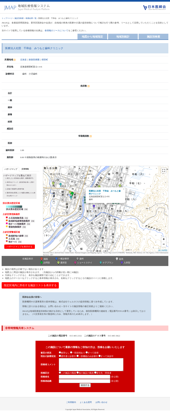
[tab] (10, 169)
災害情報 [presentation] (25, 169)
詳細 (25, 209)
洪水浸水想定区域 (14, 209)
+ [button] (164, 239)
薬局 (119, 259)
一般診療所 (62, 259)
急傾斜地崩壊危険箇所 (19, 221)
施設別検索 (19, 18)
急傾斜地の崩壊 (15, 236)
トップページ (7, 18)
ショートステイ (82, 263)
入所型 (125, 263)
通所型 (62, 263)
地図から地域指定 (92, 36)
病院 (44, 259)
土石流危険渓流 (15, 218)
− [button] (164, 244)
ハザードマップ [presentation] (10, 169)
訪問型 (45, 263)
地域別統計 (123, 36)
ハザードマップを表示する (19, 246)
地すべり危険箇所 (17, 224)
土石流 (11, 239)
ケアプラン (106, 263)
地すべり (12, 242)
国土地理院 (162, 250)
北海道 (23, 59)
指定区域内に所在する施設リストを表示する (30, 285)
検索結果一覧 (31, 18)
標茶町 (45, 59)
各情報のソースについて (56, 30)
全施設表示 (27, 258)
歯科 (80, 259)
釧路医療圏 (34, 59)
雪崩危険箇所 (14, 227)
